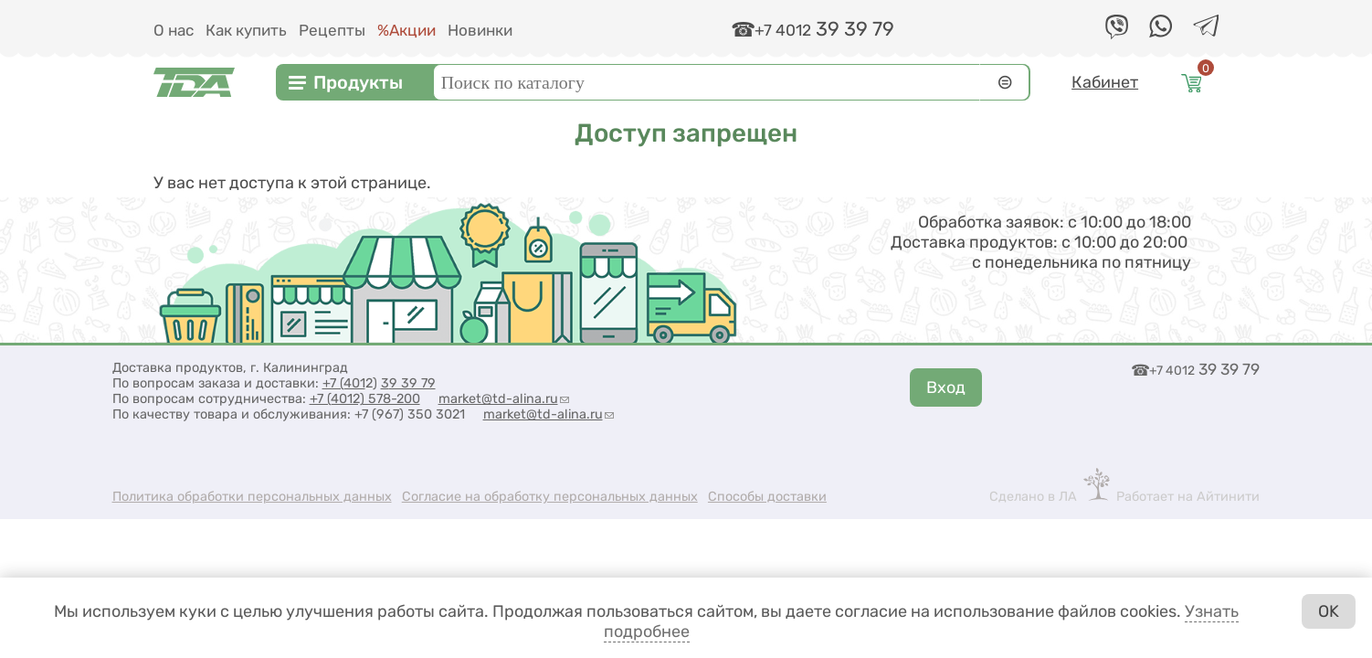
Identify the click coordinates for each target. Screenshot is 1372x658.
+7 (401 (343, 383)
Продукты (358, 82)
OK (1328, 611)
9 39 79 (412, 383)
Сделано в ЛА (1033, 496)
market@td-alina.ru (503, 399)
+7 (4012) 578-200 (365, 399)
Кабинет (1104, 82)
